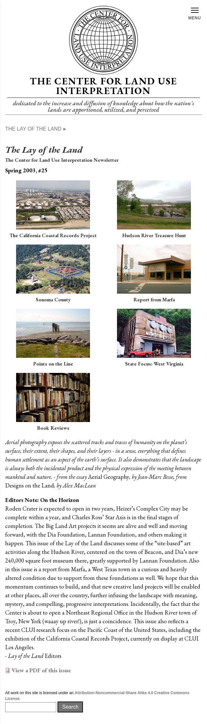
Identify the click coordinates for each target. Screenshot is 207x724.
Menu (194, 14)
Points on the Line (53, 363)
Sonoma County (53, 299)
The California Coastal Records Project (53, 235)
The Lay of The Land (33, 129)
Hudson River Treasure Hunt (154, 235)
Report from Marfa (154, 299)
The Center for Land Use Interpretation (103, 86)
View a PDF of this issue (41, 670)
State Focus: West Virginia (154, 363)
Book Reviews (53, 428)
